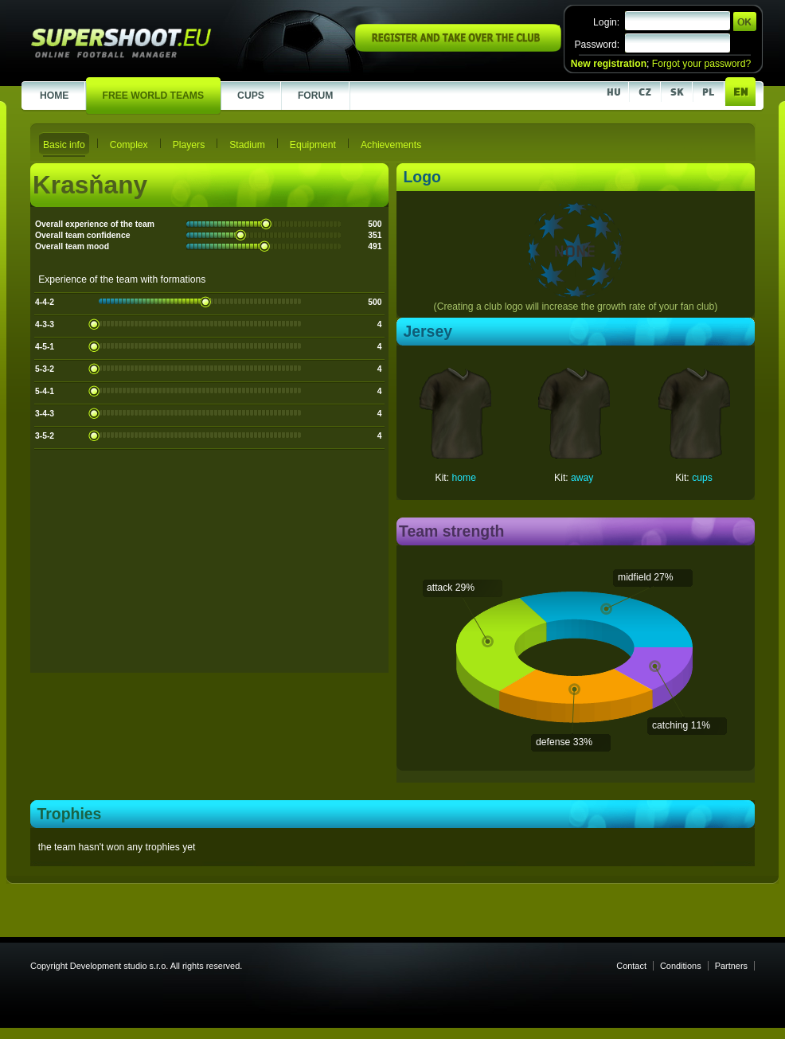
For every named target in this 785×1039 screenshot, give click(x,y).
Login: (606, 22)
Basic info (64, 144)
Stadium (247, 144)
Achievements (391, 144)
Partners (731, 966)
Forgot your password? (701, 63)
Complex (129, 144)
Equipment (313, 144)
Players (189, 144)
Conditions (680, 966)
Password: (596, 44)
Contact (631, 966)
